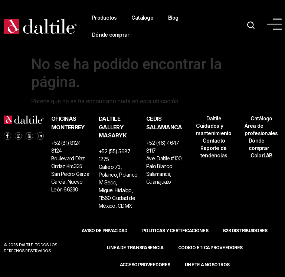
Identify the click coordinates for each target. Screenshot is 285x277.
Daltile (213, 118)
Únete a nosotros (207, 264)
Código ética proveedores (210, 247)
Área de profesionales (261, 129)
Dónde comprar (110, 34)
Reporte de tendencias (213, 151)
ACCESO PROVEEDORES (145, 264)
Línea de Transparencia (135, 247)
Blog (173, 17)
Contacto (214, 140)
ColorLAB (261, 155)
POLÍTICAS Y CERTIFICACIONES (175, 230)
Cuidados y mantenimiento (213, 129)
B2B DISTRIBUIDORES (245, 230)
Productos (104, 17)
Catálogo (143, 17)
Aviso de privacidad (104, 230)
